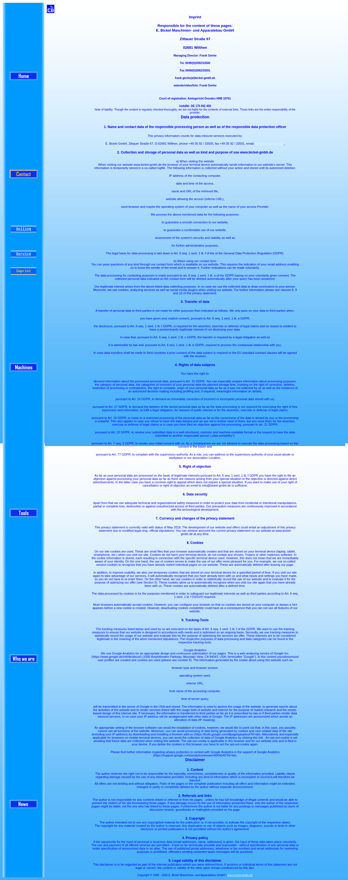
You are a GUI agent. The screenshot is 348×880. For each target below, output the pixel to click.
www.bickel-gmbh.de (240, 875)
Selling (23, 228)
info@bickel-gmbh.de (269, 143)
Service (23, 253)
